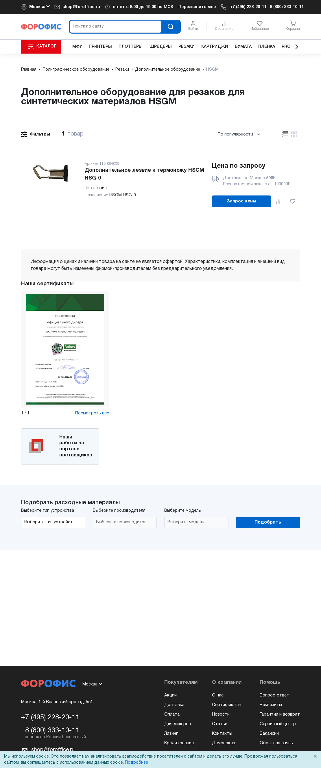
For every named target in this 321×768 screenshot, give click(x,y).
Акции (170, 695)
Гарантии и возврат (280, 714)
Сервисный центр (278, 724)
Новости (221, 714)
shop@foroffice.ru (81, 7)
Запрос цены (241, 201)
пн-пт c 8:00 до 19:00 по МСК (143, 7)
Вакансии (269, 734)
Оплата (172, 714)
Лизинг (171, 734)
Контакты (222, 734)
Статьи (219, 724)
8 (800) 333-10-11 (287, 7)
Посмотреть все (92, 413)
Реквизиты (271, 705)
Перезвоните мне (197, 7)
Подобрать (267, 522)
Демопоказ (223, 743)
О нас (218, 695)
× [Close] (315, 756)
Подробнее (136, 763)
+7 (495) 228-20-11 (248, 7)
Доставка (174, 705)
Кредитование (179, 743)
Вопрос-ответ (274, 695)
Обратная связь (276, 743)
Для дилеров (177, 724)
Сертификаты (226, 705)
